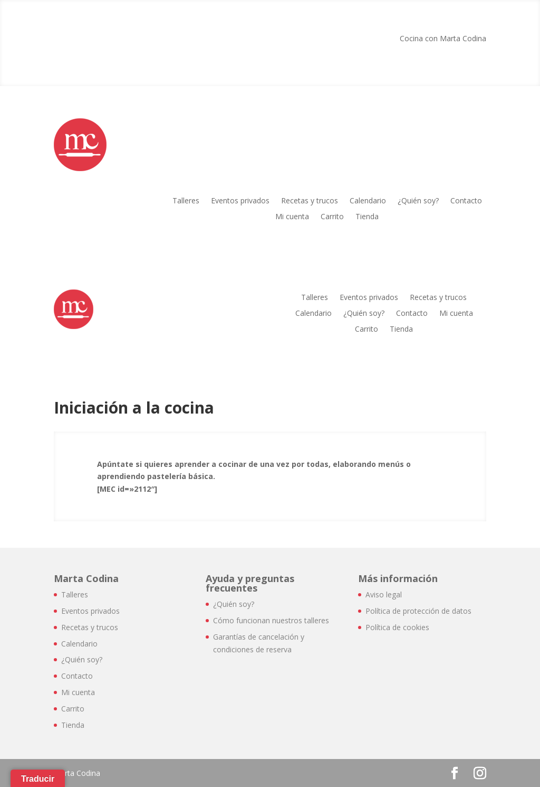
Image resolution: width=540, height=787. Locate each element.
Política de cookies (397, 627)
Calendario (368, 201)
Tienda (367, 217)
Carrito (332, 217)
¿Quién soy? (418, 201)
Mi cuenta (292, 217)
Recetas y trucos (309, 201)
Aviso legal (383, 594)
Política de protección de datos (418, 611)
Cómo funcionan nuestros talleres (271, 620)
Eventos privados (240, 201)
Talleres (185, 201)
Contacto (466, 201)
